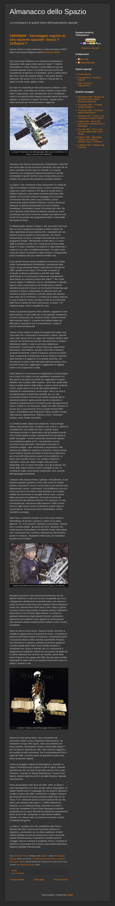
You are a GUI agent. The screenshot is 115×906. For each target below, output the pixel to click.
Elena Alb (84, 59)
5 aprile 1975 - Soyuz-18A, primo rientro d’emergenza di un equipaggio (91, 123)
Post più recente (17, 880)
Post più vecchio (61, 880)
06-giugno (20, 873)
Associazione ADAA (50, 52)
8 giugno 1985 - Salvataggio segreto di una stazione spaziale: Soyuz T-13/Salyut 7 (90, 139)
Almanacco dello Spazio (48, 12)
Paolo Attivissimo (87, 63)
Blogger (69, 895)
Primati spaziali (84, 74)
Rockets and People (26, 865)
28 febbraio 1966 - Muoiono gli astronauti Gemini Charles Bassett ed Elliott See (91, 99)
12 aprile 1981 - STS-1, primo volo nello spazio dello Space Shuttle (90, 131)
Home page (39, 880)
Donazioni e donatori (90, 48)
